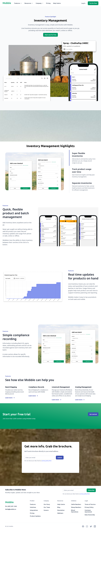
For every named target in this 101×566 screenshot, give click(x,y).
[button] (18, 3)
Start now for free (50, 34)
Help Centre (57, 3)
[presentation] (36, 466)
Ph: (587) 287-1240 (11, 506)
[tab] (82, 158)
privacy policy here (85, 494)
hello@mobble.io (10, 509)
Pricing (48, 3)
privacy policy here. (47, 460)
